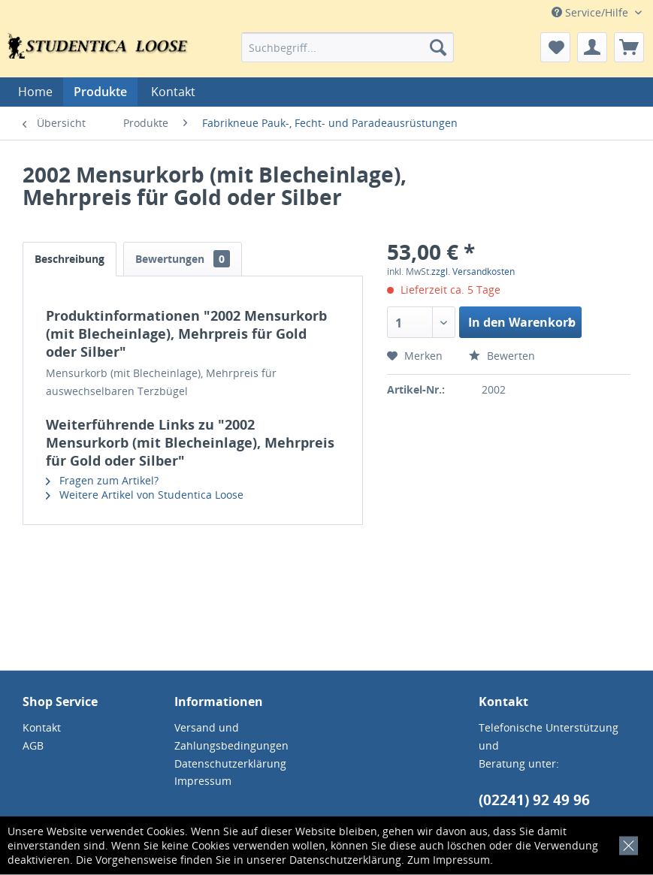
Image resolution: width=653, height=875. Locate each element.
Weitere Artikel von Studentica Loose (144, 494)
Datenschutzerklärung (345, 859)
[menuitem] (347, 47)
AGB (33, 745)
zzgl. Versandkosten (473, 271)
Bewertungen (182, 258)
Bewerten (502, 355)
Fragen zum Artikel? (102, 480)
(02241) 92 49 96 (534, 800)
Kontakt (173, 91)
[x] (625, 843)
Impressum (461, 859)
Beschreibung (69, 259)
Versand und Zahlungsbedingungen (231, 736)
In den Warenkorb (522, 320)
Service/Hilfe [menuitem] (591, 12)
